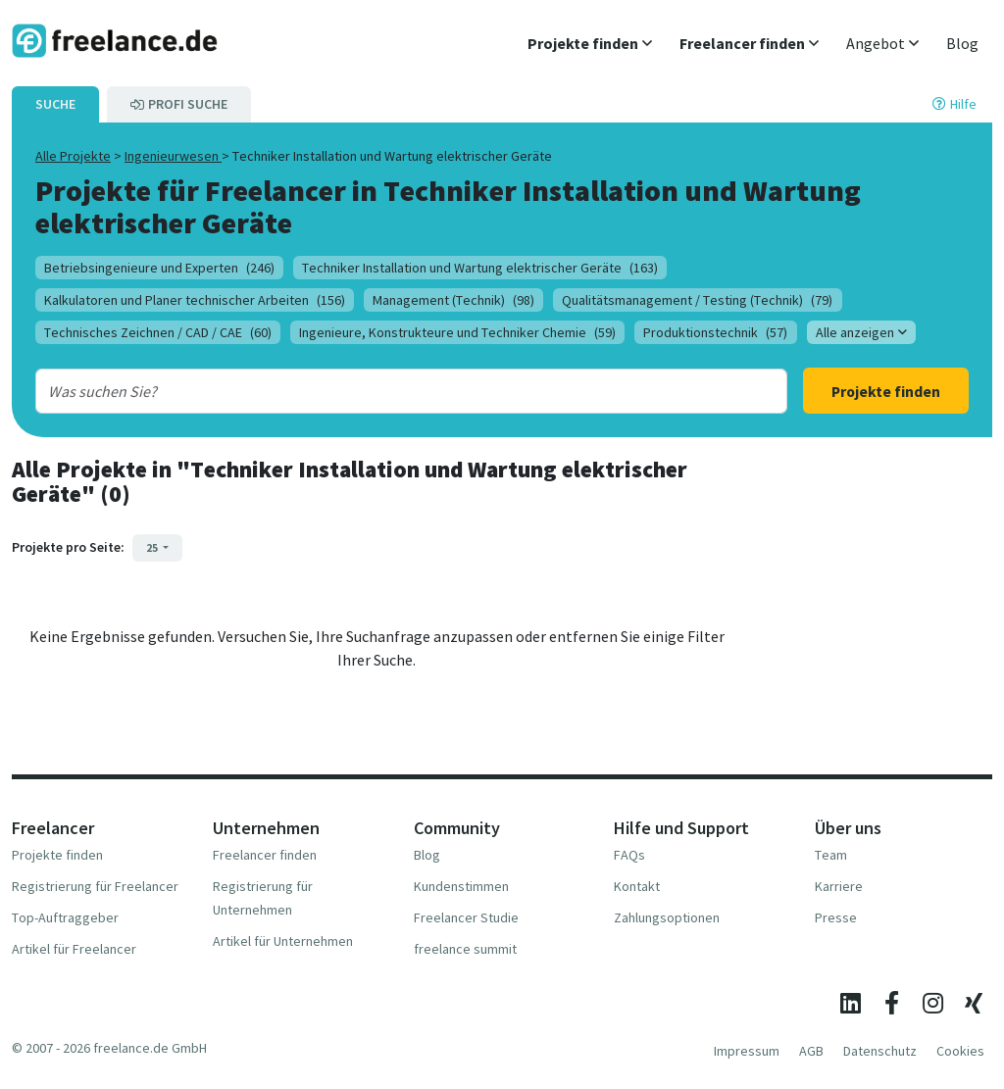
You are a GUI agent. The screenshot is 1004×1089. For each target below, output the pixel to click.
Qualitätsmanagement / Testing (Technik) (697, 300)
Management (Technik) (453, 300)
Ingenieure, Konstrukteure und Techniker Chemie (457, 332)
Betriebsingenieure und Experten (159, 267)
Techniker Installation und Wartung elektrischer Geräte (480, 267)
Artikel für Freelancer (74, 949)
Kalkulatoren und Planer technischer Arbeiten (194, 300)
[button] (590, 43)
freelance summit (465, 949)
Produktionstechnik (715, 332)
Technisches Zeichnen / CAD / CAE (158, 332)
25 (153, 547)
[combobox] (378, 391)
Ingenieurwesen (173, 156)
